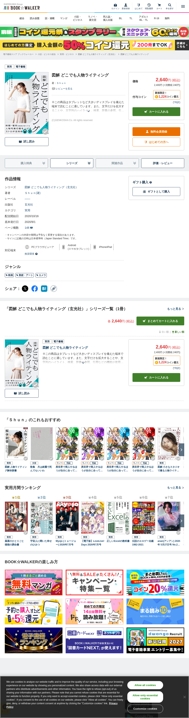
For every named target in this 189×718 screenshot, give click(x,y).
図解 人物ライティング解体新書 (16, 469)
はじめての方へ (156, 142)
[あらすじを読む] (88, 106)
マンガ (63, 18)
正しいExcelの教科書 (118, 541)
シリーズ (78, 163)
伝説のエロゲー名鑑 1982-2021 (143, 543)
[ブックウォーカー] (21, 6)
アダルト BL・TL (143, 18)
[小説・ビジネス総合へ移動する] (47, 54)
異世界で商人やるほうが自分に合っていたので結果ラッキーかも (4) (143, 469)
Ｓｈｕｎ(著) (32, 193)
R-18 (156, 18)
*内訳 (176, 102)
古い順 (163, 332)
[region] (94, 697)
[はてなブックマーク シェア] (44, 288)
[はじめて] (139, 6)
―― (27, 198)
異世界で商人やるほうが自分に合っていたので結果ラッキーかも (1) (66, 469)
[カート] (159, 6)
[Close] (184, 697)
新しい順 (177, 332)
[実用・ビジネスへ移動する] (67, 54)
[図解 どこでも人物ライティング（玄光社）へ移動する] (97, 54)
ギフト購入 (142, 182)
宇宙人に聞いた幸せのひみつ (41, 543)
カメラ (41, 275)
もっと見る (175, 308)
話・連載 (50, 18)
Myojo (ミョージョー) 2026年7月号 (66, 543)
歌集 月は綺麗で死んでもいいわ (41, 469)
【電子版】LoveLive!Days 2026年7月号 (92, 543)
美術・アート (24, 275)
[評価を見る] (62, 88)
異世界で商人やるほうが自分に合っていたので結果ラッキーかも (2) (92, 469)
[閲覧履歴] (149, 6)
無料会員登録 (156, 131)
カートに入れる (156, 111)
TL (131, 18)
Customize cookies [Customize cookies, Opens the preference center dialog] (145, 708)
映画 (9, 275)
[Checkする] (45, 131)
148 (29, 227)
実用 (27, 210)
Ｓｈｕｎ (61, 83)
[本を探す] (170, 6)
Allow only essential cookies (145, 697)
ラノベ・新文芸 (92, 18)
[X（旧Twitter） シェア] (25, 288)
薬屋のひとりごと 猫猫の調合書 (15, 543)
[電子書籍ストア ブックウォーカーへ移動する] (18, 54)
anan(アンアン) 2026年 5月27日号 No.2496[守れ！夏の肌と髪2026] (169, 543)
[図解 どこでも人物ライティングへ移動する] (135, 54)
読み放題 (34, 18)
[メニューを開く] (183, 6)
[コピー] (53, 288)
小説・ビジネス (77, 18)
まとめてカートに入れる (160, 321)
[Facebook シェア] (34, 288)
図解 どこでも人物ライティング (65, 347)
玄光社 (29, 204)
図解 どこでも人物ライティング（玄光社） (51, 187)
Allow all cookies (145, 685)
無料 (167, 18)
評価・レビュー (162, 163)
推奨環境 (31, 253)
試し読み (27, 141)
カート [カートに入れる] (156, 377)
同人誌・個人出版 (108, 18)
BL (120, 18)
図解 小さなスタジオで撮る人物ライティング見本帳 (169, 469)
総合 (21, 18)
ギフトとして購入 (156, 191)
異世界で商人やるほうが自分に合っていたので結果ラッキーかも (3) (117, 469)
